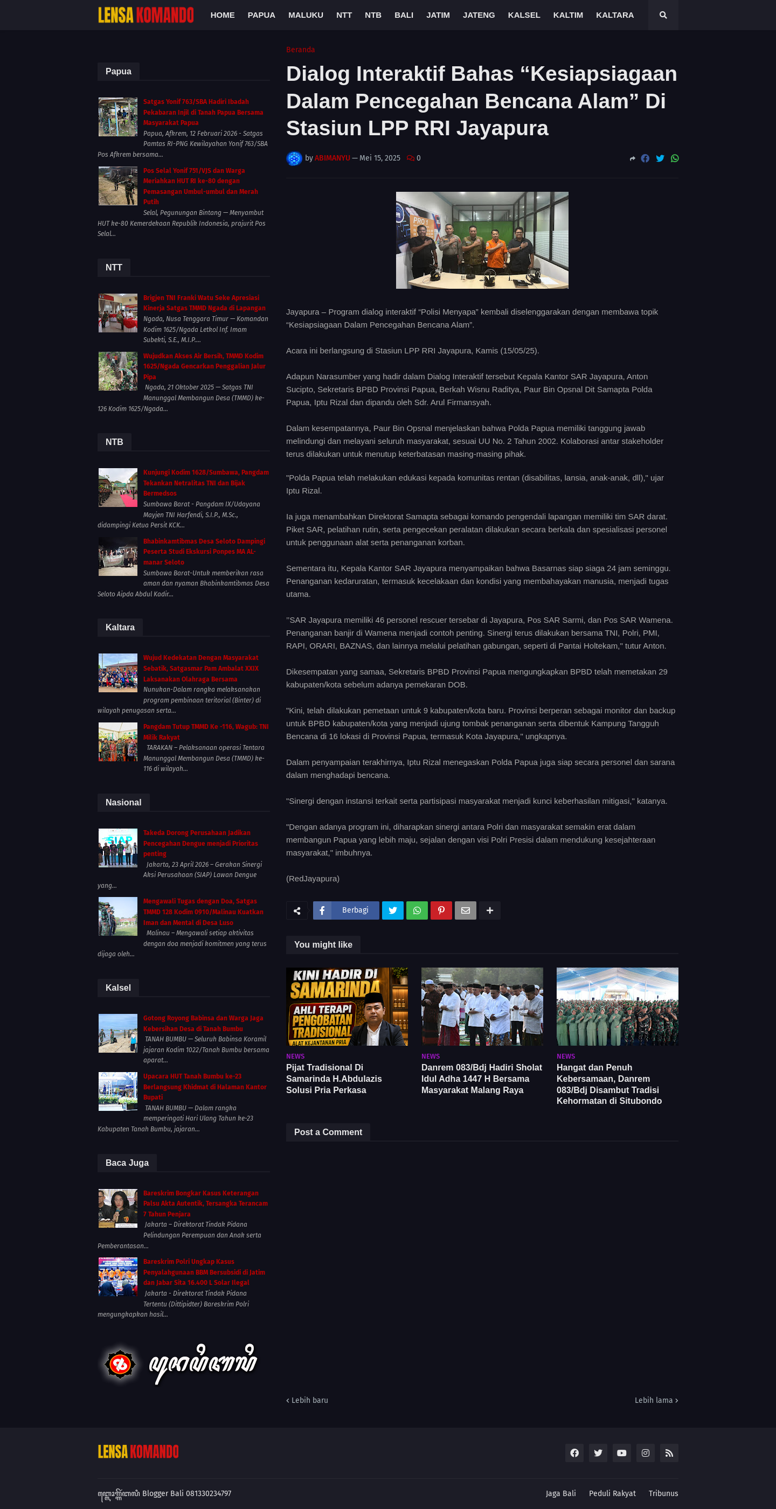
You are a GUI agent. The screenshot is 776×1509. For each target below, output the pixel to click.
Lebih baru (310, 1400)
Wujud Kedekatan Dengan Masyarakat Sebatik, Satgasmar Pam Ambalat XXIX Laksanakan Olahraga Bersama (201, 668)
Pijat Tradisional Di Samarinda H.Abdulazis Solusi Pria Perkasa (334, 1079)
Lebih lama (654, 1400)
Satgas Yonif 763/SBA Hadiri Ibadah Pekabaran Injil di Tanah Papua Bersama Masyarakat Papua (203, 112)
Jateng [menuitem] (479, 14)
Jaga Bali (561, 1493)
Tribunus (663, 1493)
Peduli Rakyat (612, 1493)
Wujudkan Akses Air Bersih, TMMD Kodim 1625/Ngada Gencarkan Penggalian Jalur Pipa (204, 366)
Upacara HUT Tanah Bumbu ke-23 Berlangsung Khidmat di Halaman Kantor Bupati (205, 1087)
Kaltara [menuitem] (615, 14)
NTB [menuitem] (373, 14)
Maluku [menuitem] (305, 14)
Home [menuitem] (223, 14)
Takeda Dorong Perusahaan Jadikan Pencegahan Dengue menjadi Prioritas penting (200, 843)
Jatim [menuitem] (438, 14)
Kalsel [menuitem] (524, 14)
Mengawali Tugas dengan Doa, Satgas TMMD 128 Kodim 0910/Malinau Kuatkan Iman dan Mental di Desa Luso (203, 912)
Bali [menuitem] (403, 14)
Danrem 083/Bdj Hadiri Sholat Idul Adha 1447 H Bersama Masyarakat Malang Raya (481, 1079)
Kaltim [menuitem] (568, 14)
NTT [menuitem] (344, 14)
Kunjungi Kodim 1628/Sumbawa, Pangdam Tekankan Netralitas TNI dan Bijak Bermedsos (206, 483)
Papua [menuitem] (261, 14)
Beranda (300, 50)
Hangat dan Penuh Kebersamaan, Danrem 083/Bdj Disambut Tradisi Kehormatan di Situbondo (609, 1084)
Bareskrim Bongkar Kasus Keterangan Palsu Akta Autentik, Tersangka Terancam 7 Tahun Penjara (205, 1204)
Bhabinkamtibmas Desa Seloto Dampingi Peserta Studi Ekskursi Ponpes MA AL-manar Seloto (204, 552)
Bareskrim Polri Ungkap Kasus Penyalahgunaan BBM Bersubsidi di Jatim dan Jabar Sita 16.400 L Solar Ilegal (204, 1272)
